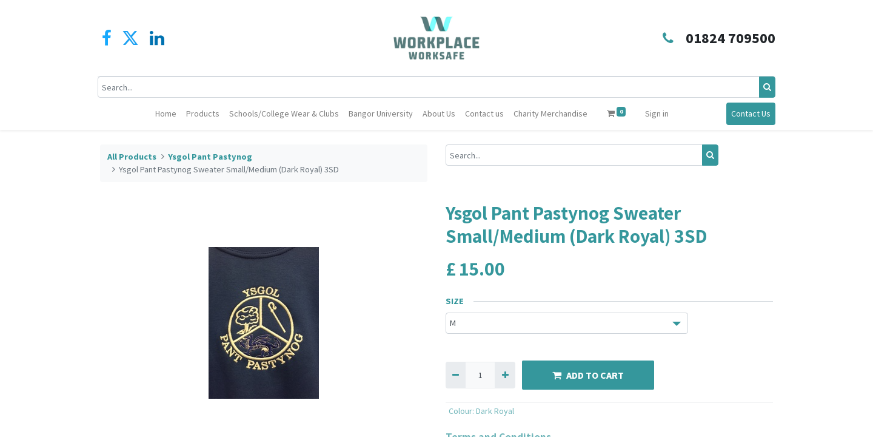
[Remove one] (456, 375)
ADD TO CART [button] (588, 375)
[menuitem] (165, 114)
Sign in (657, 113)
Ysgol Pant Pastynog (210, 156)
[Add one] (505, 375)
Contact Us (748, 113)
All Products (131, 156)
